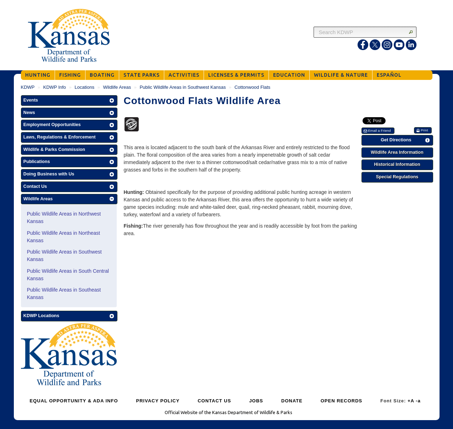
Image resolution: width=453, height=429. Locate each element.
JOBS (256, 400)
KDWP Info (54, 87)
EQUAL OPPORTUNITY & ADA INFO (74, 400)
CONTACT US (214, 400)
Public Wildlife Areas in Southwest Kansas (183, 87)
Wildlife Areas (117, 87)
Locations (84, 87)
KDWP (28, 87)
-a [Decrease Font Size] (418, 400)
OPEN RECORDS (341, 400)
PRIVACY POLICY (158, 400)
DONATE (292, 400)
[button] (69, 100)
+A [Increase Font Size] (411, 400)
